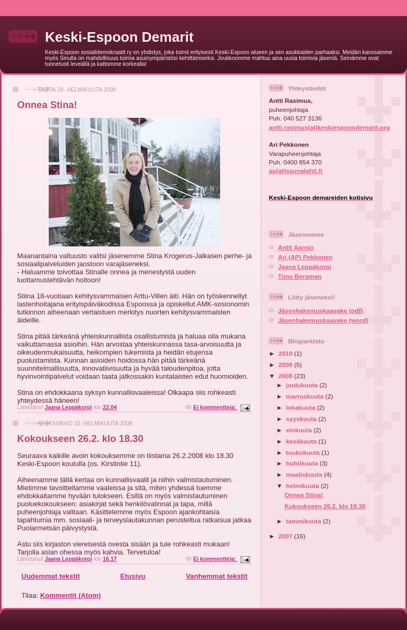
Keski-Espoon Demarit (119, 37)
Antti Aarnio (295, 247)
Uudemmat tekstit (50, 576)
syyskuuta (302, 418)
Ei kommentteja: (215, 407)
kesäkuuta (302, 441)
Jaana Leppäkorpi (304, 266)
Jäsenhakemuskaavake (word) (323, 320)
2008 (286, 375)
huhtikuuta (303, 463)
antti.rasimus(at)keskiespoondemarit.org (329, 127)
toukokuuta (303, 452)
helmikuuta (303, 485)
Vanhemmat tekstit (216, 576)
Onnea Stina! (47, 105)
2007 (286, 535)
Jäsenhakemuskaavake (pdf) (320, 310)
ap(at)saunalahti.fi (295, 170)
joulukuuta (302, 384)
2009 (286, 364)
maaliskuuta (305, 474)
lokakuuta (301, 407)
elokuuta (299, 429)
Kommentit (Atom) (70, 595)
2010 (286, 353)
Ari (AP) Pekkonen (305, 256)
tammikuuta (304, 521)
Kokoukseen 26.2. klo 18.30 (80, 438)
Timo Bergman (300, 276)
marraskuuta (305, 396)
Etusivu (133, 576)
